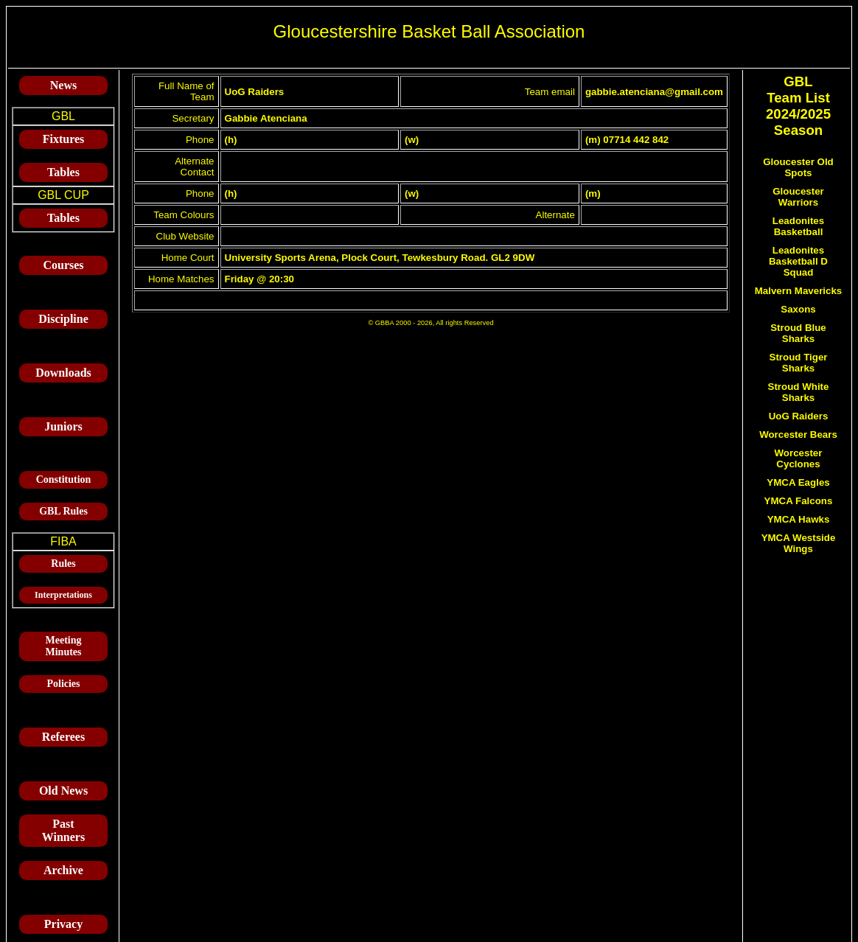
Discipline (63, 319)
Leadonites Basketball (798, 226)
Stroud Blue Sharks (798, 333)
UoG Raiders (799, 416)
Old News (63, 790)
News (63, 85)
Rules (63, 563)
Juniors (63, 426)
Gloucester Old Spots (798, 167)
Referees (63, 736)
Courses (63, 265)
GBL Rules (63, 511)
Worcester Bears (798, 434)
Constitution (63, 479)
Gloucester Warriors (798, 197)
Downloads (63, 372)
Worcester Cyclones (799, 458)
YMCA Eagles (798, 482)
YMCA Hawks (798, 519)
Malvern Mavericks (799, 290)
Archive (63, 870)
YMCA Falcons (798, 500)
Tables (63, 172)
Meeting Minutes (64, 646)
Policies (63, 683)
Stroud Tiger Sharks (799, 363)
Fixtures (64, 139)
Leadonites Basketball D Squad (798, 261)
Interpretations (63, 595)
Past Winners (63, 830)
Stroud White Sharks (798, 392)
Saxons (798, 309)
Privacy (63, 924)
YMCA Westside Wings (798, 543)
